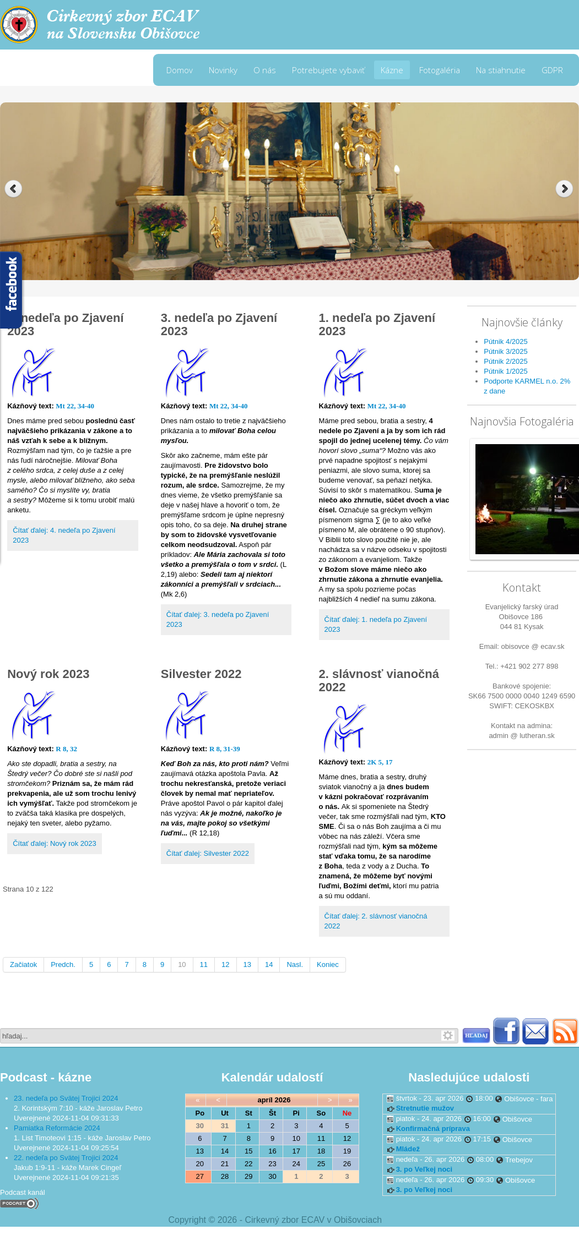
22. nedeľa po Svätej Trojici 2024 (66, 1158)
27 (200, 1176)
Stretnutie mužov (425, 1108)
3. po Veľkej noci (424, 1169)
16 (272, 1151)
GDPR (552, 69)
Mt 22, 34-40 (75, 406)
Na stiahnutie (501, 69)
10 (182, 964)
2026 (283, 1100)
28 (225, 1176)
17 (296, 1151)
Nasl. (294, 964)
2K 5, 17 (380, 762)
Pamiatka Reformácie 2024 (57, 1128)
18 (321, 1151)
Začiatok (23, 964)
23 (272, 1164)
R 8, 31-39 (224, 749)
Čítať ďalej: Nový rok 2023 (54, 843)
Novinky (223, 69)
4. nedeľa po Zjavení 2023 (65, 324)
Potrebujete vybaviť (328, 69)
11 (204, 964)
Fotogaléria (439, 69)
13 (247, 964)
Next (565, 189)
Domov (179, 69)
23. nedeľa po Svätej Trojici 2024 (66, 1098)
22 (248, 1164)
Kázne (392, 69)
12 (225, 964)
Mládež (408, 1149)
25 (321, 1164)
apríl (264, 1100)
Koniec (328, 964)
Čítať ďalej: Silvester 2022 (207, 853)
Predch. (63, 964)
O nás (264, 69)
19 (347, 1151)
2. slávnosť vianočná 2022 (379, 680)
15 (248, 1151)
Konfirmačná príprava (433, 1128)
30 (272, 1176)
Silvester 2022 (201, 674)
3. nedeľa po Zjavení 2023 (219, 324)
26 (347, 1164)
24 (296, 1164)
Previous (13, 189)
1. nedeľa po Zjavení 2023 (377, 324)
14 (269, 964)
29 (248, 1176)
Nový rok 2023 (48, 674)
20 (200, 1164)
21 (225, 1164)
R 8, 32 (66, 749)
